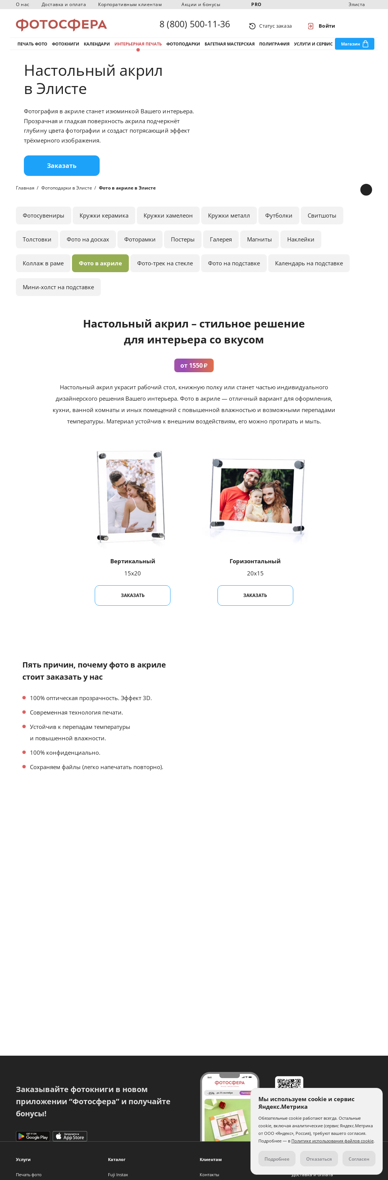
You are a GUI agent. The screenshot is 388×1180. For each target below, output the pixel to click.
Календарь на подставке (309, 271)
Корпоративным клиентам (130, 4)
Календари (97, 49)
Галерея (221, 247)
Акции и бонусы (200, 4)
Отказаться (319, 1159)
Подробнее (276, 1159)
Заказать (62, 173)
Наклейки (300, 247)
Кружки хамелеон (168, 223)
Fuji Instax (118, 1174)
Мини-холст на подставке (58, 295)
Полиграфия (274, 49)
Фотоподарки (183, 49)
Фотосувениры (43, 223)
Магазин (350, 49)
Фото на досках (88, 247)
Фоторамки (140, 247)
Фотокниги (65, 49)
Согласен (359, 1159)
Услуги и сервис (313, 49)
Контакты (209, 1174)
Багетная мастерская (230, 49)
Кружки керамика (104, 223)
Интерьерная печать (138, 49)
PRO (256, 4)
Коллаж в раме (43, 271)
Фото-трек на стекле (165, 271)
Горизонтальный (255, 569)
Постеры (183, 247)
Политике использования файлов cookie (332, 1141)
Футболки (279, 223)
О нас (23, 4)
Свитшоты (322, 223)
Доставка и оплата (64, 4)
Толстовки (37, 247)
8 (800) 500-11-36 (195, 26)
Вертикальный (132, 569)
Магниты (259, 247)
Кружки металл (229, 223)
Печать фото (32, 49)
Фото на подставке (234, 271)
